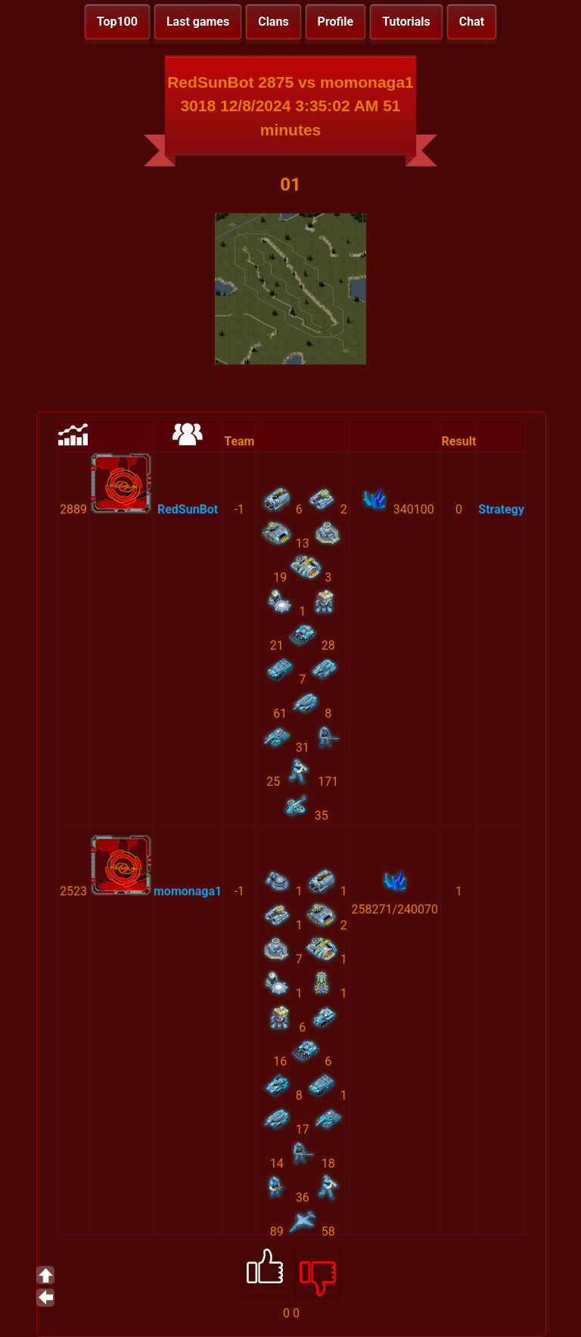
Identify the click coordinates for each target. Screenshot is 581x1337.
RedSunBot (187, 509)
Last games (197, 21)
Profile (336, 21)
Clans (273, 21)
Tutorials (406, 21)
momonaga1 (188, 891)
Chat (471, 21)
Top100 (117, 21)
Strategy (501, 509)
